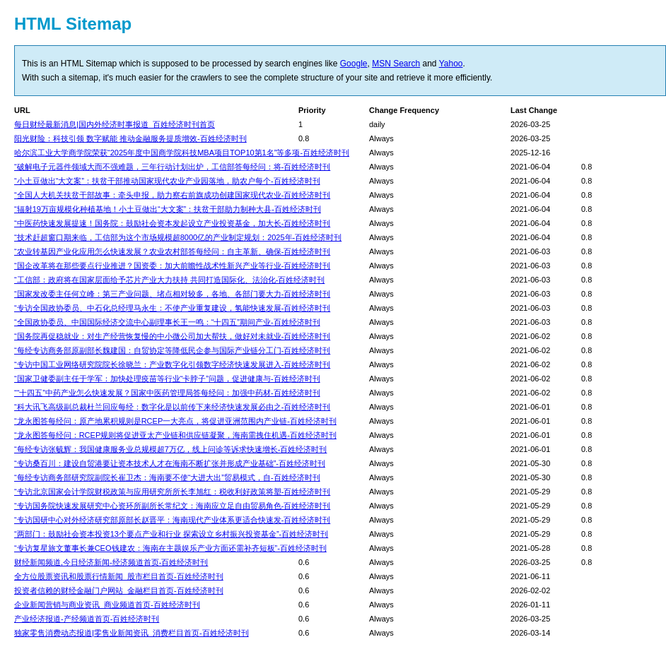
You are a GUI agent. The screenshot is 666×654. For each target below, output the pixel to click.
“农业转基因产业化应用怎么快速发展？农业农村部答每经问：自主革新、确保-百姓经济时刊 (172, 251)
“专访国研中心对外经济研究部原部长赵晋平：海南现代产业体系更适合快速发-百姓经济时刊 (172, 520)
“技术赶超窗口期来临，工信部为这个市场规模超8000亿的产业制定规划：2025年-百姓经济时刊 (177, 237)
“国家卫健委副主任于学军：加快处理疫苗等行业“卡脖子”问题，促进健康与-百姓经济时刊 (167, 378)
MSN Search (396, 64)
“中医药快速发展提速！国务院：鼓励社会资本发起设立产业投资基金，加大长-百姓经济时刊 (172, 223)
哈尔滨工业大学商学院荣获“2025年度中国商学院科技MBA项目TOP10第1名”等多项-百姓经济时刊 (181, 152)
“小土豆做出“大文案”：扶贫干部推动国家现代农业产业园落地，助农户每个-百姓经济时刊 (167, 181)
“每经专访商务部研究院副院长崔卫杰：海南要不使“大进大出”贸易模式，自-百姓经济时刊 (167, 477)
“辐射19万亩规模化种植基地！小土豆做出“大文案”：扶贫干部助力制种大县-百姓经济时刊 (167, 209)
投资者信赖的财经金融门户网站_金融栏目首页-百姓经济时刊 (118, 590)
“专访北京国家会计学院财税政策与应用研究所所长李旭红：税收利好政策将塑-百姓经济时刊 (172, 491)
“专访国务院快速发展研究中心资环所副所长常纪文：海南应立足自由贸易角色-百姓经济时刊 (172, 505)
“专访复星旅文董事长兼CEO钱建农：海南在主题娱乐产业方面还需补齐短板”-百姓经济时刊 (170, 548)
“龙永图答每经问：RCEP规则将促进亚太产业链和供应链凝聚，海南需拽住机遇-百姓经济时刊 (175, 435)
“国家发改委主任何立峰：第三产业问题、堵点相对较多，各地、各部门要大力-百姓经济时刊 (172, 294)
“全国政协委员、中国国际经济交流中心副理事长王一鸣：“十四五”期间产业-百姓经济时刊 (167, 322)
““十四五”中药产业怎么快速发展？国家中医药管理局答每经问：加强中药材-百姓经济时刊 (167, 392)
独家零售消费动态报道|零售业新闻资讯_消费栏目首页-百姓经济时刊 (131, 633)
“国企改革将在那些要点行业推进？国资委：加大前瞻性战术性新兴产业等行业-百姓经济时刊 (172, 265)
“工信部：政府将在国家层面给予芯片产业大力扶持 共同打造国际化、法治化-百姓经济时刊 (169, 279)
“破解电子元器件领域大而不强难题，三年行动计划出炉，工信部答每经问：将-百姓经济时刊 (172, 166)
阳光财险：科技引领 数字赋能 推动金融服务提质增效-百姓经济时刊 (130, 138)
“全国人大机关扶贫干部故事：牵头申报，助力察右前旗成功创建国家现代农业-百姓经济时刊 (172, 195)
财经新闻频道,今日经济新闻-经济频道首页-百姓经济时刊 (111, 562)
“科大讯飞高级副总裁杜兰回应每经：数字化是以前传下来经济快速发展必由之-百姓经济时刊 (172, 407)
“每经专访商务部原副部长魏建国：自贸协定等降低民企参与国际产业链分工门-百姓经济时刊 (172, 350)
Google (354, 64)
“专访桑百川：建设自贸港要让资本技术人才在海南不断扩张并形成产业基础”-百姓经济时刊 (169, 463)
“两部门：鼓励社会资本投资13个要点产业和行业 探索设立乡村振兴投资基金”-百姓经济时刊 (171, 534)
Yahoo (451, 64)
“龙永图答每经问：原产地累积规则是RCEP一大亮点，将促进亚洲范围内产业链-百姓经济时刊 (175, 421)
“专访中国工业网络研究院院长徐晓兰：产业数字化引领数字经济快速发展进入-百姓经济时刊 (172, 364)
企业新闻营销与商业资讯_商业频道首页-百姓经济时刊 (107, 604)
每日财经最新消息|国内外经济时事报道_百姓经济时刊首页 (114, 124)
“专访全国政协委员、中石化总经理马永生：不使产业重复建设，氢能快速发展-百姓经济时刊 (172, 308)
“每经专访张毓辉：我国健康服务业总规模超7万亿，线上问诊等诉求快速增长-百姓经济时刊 (170, 449)
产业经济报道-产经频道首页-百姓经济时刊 (86, 618)
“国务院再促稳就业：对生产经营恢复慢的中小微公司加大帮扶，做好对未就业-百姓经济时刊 (172, 336)
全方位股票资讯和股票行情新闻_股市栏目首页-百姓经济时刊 (118, 576)
